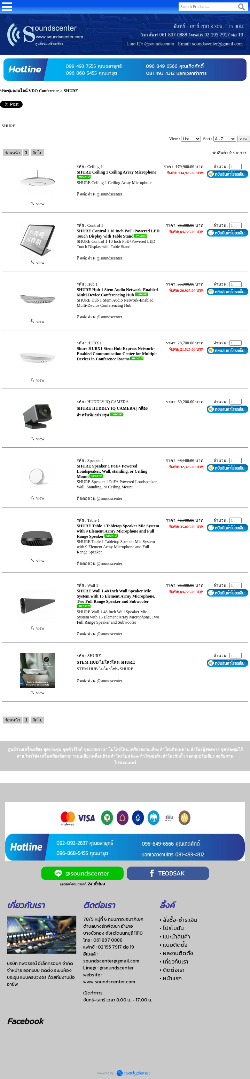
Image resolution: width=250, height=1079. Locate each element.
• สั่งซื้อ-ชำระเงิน (178, 920)
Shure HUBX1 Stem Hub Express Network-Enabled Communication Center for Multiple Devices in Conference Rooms (117, 353)
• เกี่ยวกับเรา (173, 961)
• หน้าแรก (170, 978)
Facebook (25, 1021)
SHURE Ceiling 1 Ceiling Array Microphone (116, 172)
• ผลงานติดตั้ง (176, 953)
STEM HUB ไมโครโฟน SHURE (106, 662)
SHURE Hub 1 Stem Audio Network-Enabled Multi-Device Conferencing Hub (117, 292)
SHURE (71, 90)
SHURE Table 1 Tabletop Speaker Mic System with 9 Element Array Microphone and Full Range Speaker (118, 531)
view (37, 203)
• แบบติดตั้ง (173, 945)
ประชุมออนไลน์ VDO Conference (29, 90)
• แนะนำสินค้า (174, 936)
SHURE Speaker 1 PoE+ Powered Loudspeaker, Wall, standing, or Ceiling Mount (112, 471)
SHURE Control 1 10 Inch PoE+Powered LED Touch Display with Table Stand (118, 234)
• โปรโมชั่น (171, 928)
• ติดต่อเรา (172, 970)
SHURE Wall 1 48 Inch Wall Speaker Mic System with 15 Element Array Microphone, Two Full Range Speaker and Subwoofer (116, 596)
